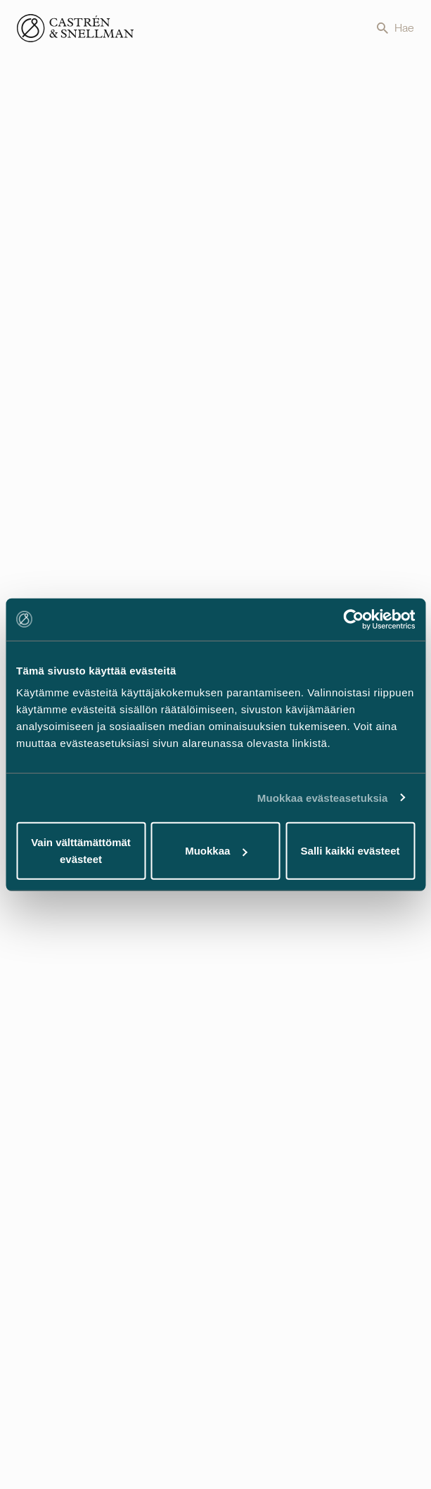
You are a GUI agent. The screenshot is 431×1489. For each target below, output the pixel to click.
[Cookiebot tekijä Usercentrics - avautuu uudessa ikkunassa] (353, 619)
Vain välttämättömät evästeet (81, 850)
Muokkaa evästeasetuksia (322, 797)
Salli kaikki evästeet (350, 851)
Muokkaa (216, 851)
